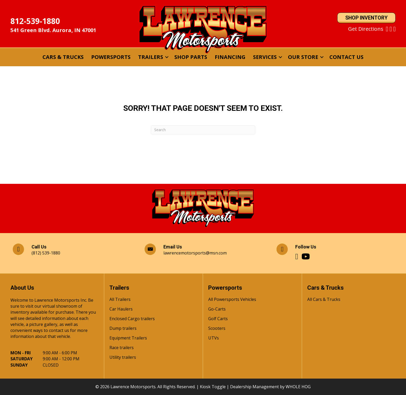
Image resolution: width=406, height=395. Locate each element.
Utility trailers (122, 357)
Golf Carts (218, 319)
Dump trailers (123, 328)
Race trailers (121, 347)
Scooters (216, 328)
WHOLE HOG (298, 387)
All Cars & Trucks (323, 299)
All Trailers (120, 299)
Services (265, 56)
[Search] (203, 129)
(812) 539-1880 (46, 253)
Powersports (111, 56)
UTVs (213, 338)
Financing (230, 56)
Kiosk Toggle (213, 387)
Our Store (303, 56)
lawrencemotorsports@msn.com (195, 253)
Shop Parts (190, 56)
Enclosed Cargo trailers (132, 319)
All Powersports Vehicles (232, 299)
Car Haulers (121, 309)
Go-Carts (217, 309)
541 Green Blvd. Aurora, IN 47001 (53, 30)
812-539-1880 (35, 21)
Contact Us (346, 56)
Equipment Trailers (128, 338)
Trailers (150, 56)
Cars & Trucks (63, 56)
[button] (166, 57)
